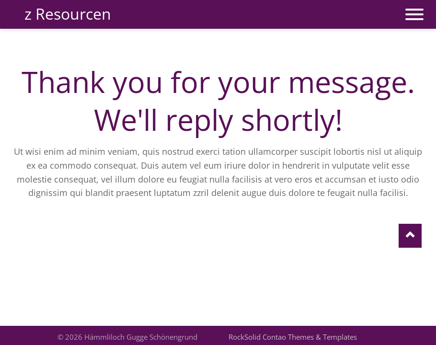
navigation (414, 9)
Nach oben (410, 236)
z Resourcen (67, 13)
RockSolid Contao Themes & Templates (293, 337)
